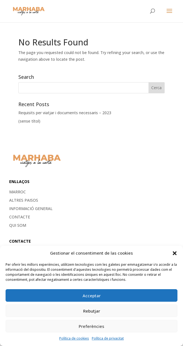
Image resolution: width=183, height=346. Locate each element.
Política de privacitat (108, 338)
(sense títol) (29, 121)
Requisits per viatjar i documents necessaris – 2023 (64, 112)
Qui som (17, 225)
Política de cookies (74, 338)
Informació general (31, 209)
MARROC (17, 192)
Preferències (91, 326)
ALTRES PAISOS (23, 200)
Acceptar (92, 295)
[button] (174, 253)
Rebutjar (91, 311)
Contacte (19, 217)
